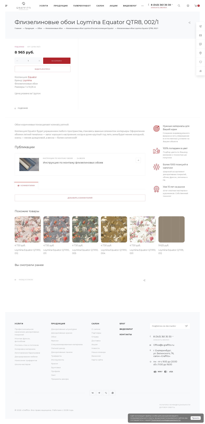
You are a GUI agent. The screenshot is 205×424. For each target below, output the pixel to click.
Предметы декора (60, 379)
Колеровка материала (25, 349)
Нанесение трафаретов (26, 360)
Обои (53, 337)
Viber (106, 393)
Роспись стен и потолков (27, 345)
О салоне (96, 329)
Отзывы (95, 337)
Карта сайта (97, 360)
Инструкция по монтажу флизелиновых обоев (73, 162)
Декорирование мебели (26, 357)
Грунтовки (56, 367)
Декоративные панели (61, 352)
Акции (95, 344)
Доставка (96, 341)
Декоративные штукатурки (64, 329)
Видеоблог (126, 329)
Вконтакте (92, 393)
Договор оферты (167, 407)
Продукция (58, 324)
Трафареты (56, 356)
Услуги (19, 324)
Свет (53, 375)
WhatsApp (112, 393)
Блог (122, 324)
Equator (32, 77)
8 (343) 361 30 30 (161, 4)
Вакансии (96, 356)
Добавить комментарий (80, 198)
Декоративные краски (61, 333)
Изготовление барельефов (27, 353)
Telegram (99, 393)
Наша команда (99, 352)
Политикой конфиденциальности (165, 420)
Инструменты (57, 360)
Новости (96, 348)
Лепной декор (58, 348)
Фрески (54, 341)
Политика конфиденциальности (174, 405)
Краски (54, 363)
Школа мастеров (22, 364)
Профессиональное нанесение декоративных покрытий (27, 332)
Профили (55, 371)
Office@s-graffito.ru (163, 345)
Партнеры (96, 333)
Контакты (126, 334)
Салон (95, 324)
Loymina (27, 80)
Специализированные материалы (67, 344)
